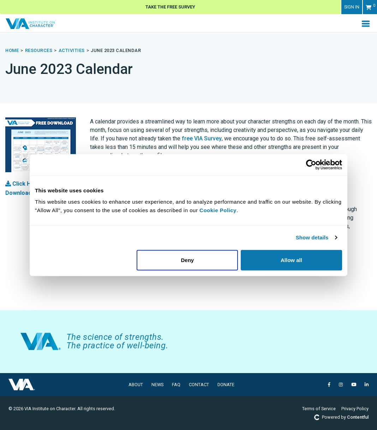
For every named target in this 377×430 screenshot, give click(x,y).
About (135, 384)
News (157, 384)
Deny (187, 260)
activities (72, 50)
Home (12, 50)
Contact (199, 384)
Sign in (351, 7)
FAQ (176, 384)
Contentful (358, 417)
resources (39, 50)
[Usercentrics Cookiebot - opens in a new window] (311, 164)
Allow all (291, 260)
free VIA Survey (202, 138)
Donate (225, 384)
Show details (312, 237)
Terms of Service (319, 408)
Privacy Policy (355, 408)
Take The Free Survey (170, 7)
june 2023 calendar (116, 50)
